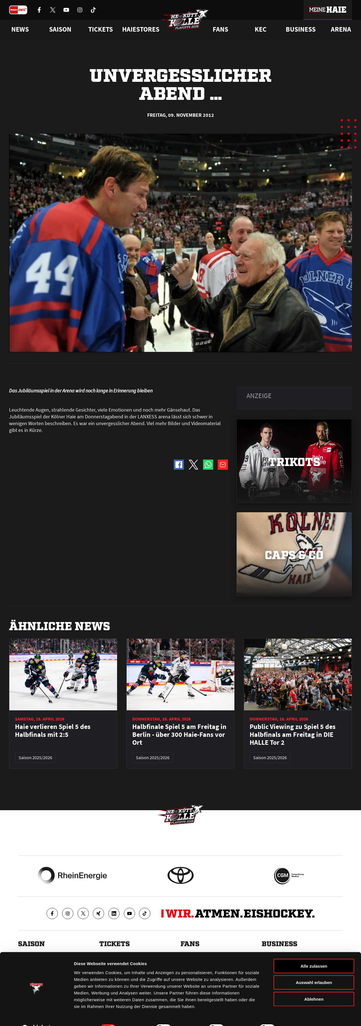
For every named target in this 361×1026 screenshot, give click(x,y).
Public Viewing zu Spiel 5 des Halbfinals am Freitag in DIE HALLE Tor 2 (293, 734)
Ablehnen (313, 984)
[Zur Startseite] (186, 21)
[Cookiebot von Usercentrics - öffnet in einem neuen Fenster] (36, 1015)
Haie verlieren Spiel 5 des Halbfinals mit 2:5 (53, 731)
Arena (341, 29)
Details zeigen (300, 1014)
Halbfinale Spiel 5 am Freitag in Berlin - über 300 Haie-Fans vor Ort (179, 734)
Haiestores (140, 29)
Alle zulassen (313, 951)
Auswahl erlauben (314, 968)
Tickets (100, 29)
